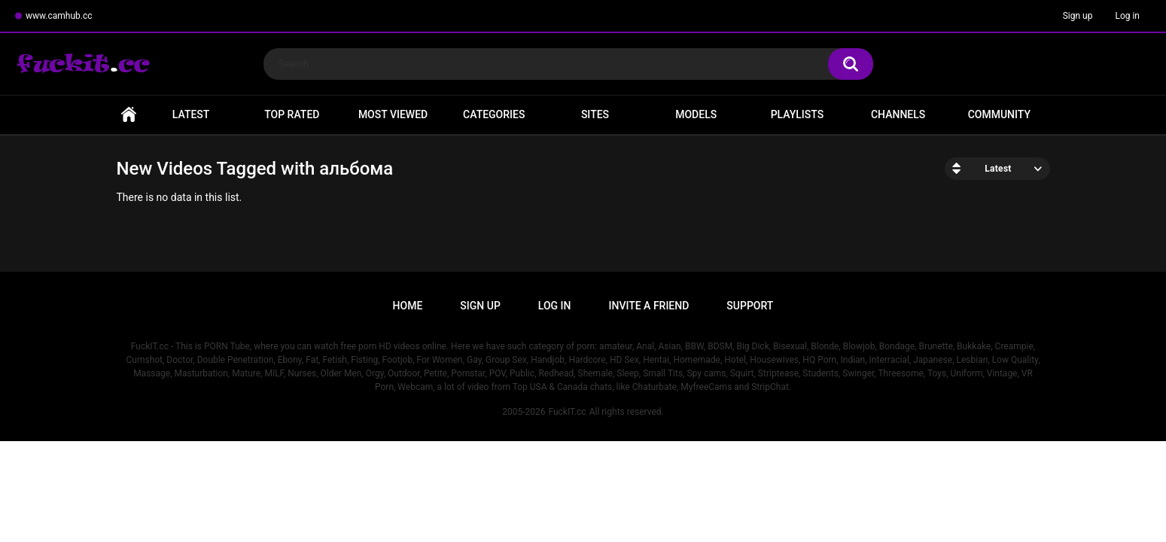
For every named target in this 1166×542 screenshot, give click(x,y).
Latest (191, 114)
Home (129, 115)
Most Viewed (393, 114)
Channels (898, 114)
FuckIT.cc (567, 411)
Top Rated (291, 114)
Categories (494, 114)
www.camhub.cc (59, 16)
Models (696, 114)
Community (999, 114)
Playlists (797, 114)
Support (749, 306)
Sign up (1078, 16)
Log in (1127, 16)
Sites (595, 114)
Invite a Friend (649, 306)
